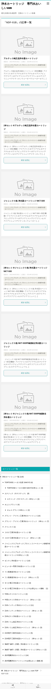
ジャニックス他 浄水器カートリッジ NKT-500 (24, 201)
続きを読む (33, 85)
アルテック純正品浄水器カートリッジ (21, 58)
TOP (21, 671)
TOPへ (38, 686)
